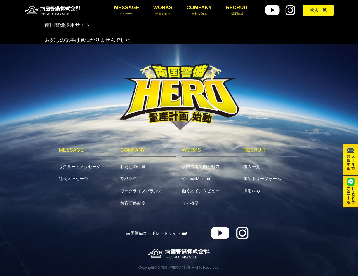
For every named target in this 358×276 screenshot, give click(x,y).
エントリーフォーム (262, 178)
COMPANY (199, 10)
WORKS (163, 10)
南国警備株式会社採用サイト (53, 10)
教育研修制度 (132, 203)
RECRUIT (237, 10)
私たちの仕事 (132, 166)
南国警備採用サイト (67, 25)
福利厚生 (128, 178)
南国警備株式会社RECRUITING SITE (179, 254)
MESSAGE (126, 10)
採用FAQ (251, 190)
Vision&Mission (196, 178)
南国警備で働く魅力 (201, 166)
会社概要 (190, 203)
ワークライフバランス (141, 190)
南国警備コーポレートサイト (156, 233)
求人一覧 (318, 10)
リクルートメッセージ (80, 166)
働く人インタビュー (201, 190)
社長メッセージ (73, 178)
